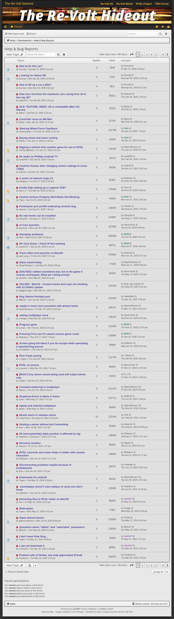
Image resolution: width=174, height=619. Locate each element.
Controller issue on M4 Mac (35, 119)
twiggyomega (25, 290)
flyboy (22, 113)
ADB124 (128, 396)
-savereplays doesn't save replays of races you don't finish (49, 488)
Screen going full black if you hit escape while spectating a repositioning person (52, 345)
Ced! (126, 415)
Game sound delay (30, 262)
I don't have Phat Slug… (33, 536)
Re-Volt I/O (107, 3)
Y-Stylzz (23, 359)
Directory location (30, 443)
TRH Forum (162, 3)
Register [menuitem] (169, 27)
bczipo (22, 328)
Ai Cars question (29, 225)
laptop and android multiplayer (37, 405)
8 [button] (163, 54)
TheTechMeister (26, 150)
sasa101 (23, 100)
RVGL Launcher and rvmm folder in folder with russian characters (50, 454)
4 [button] (151, 54)
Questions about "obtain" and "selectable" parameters (52, 527)
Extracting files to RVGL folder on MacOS (44, 499)
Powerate (128, 464)
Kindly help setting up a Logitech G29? (42, 187)
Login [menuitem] (164, 27)
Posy (126, 187)
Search (32, 33)
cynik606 (23, 159)
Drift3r (22, 141)
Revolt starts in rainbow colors (37, 415)
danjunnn (128, 424)
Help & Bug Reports (21, 48)
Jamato (22, 209)
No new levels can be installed (37, 215)
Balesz (22, 390)
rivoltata (23, 318)
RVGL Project (144, 3)
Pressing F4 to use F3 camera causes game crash (49, 333)
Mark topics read (16, 33)
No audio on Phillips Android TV (38, 156)
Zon (21, 502)
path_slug (23, 256)
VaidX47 (128, 499)
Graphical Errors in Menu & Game (39, 396)
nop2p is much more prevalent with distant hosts (48, 305)
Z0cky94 (23, 218)
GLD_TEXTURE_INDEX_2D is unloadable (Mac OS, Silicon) (48, 108)
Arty (52, 612)
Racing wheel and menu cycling (38, 137)
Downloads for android (33, 477)
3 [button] (147, 54)
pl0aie (22, 409)
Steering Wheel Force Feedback (38, 128)
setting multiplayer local (33, 315)
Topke (22, 480)
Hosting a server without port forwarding (43, 424)
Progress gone (28, 324)
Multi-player (26, 508)
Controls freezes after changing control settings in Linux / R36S (51, 167)
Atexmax (23, 228)
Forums (18, 26)
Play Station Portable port (34, 296)
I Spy (21, 200)
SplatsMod (129, 296)
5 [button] (156, 54)
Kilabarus (23, 181)
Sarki (21, 399)
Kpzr (21, 427)
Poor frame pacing (30, 355)
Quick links (6, 27)
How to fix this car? (31, 66)
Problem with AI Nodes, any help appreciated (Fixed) (50, 555)
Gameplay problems (31, 234)
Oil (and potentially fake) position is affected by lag (49, 433)
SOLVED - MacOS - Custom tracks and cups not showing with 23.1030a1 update (51, 286)
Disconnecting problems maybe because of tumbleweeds (43, 466)
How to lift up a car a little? (35, 84)
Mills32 (22, 300)
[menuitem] (157, 27)
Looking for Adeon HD (32, 75)
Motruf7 (22, 530)
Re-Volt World (124, 3)
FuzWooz (23, 558)
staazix (22, 446)
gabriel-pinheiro (26, 521)
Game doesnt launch (31, 517)
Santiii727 (23, 246)
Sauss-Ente (129, 225)
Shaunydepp (25, 131)
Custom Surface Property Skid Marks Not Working (49, 197)
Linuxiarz (23, 368)
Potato (22, 381)
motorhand (24, 418)
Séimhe (22, 278)
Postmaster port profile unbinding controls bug (47, 206)
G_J (126, 374)
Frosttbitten (24, 349)
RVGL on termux (29, 365)
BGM (126, 234)
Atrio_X (22, 190)
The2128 (23, 549)
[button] (132, 54)
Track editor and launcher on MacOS (41, 253)
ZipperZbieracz (131, 147)
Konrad (22, 69)
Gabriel (22, 172)
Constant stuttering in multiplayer (39, 387)
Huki (126, 128)
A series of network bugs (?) (36, 178)
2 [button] (142, 54)
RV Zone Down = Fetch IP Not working (42, 243)
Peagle (127, 508)
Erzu (21, 471)
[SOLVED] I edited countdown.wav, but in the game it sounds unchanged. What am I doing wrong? (49, 273)
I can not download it (31, 545)
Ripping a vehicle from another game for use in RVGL (51, 147)
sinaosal (128, 94)
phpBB (76, 609)
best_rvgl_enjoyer (132, 284)
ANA (21, 237)
